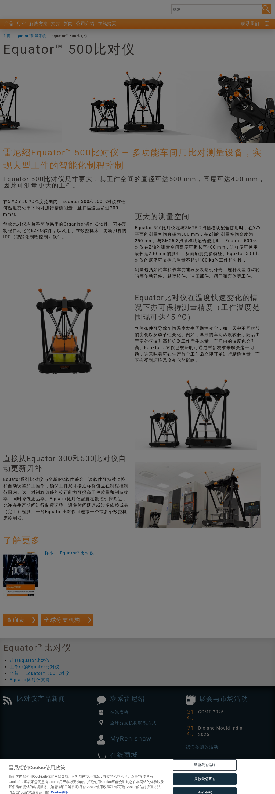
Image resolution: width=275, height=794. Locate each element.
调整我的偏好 (204, 773)
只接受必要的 (204, 787)
